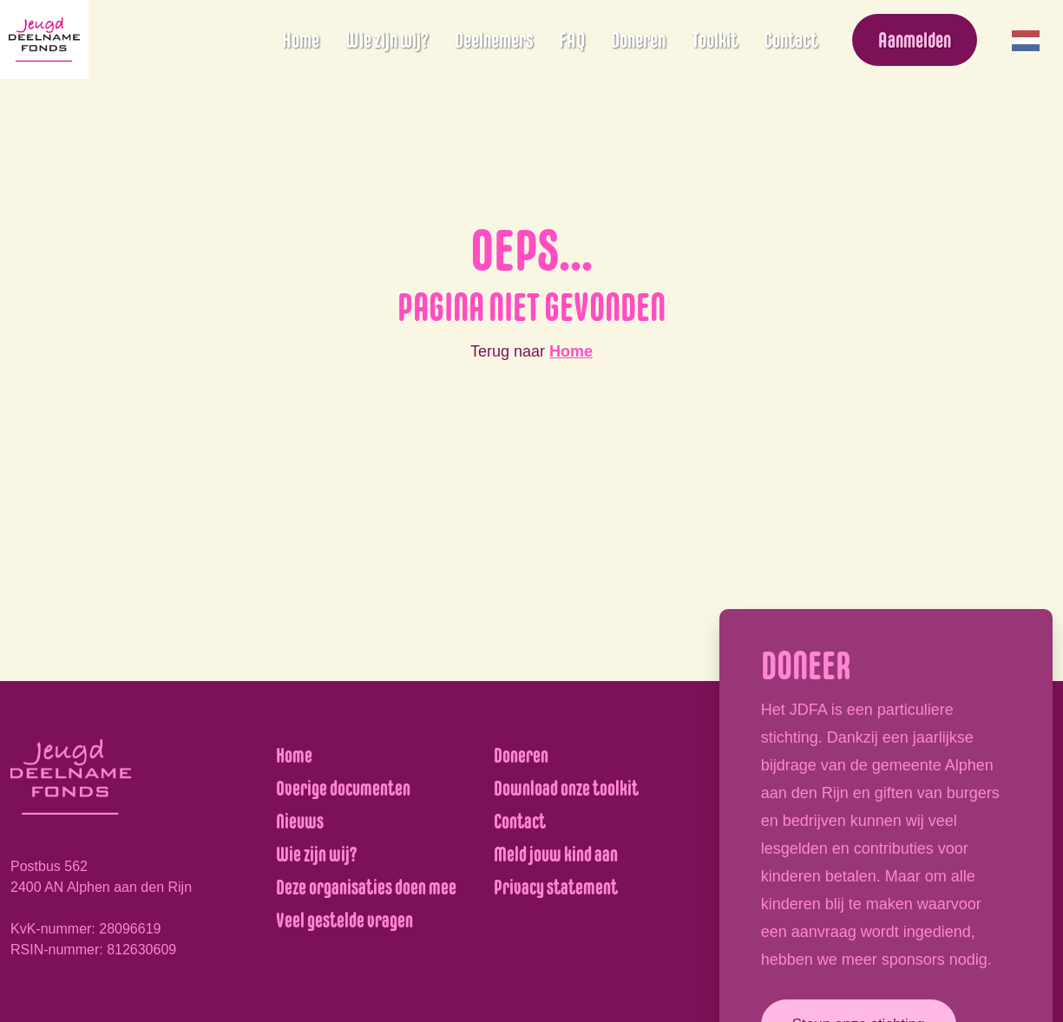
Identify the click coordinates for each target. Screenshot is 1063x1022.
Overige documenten (343, 788)
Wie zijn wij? (387, 40)
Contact (790, 40)
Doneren (638, 40)
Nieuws (300, 821)
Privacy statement (556, 887)
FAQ (572, 40)
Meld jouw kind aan (556, 854)
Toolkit (715, 40)
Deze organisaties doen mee (366, 887)
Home (300, 40)
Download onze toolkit (566, 788)
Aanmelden (914, 40)
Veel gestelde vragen (344, 920)
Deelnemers (494, 40)
